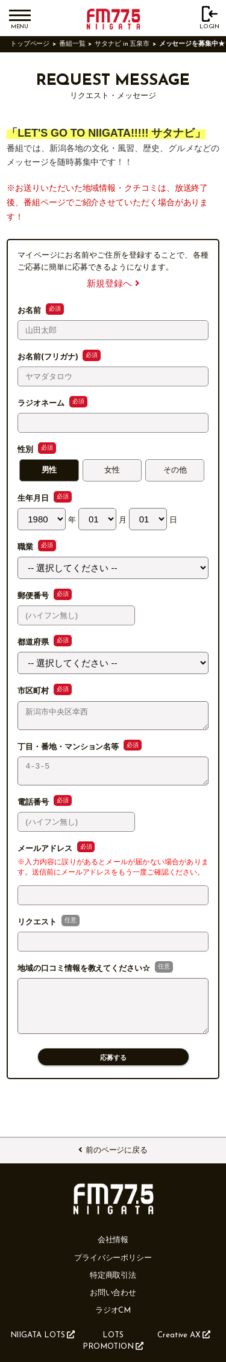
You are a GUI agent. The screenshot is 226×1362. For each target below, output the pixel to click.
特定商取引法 (113, 1276)
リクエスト (38, 929)
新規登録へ (113, 284)
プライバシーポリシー (113, 1258)
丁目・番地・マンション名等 (69, 750)
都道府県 (34, 642)
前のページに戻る (113, 1150)
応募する (113, 1073)
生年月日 (34, 499)
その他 (175, 470)
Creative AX (183, 1335)
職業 (26, 547)
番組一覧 (72, 44)
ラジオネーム (41, 403)
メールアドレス (45, 855)
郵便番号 (34, 596)
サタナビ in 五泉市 (122, 44)
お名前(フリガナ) (48, 357)
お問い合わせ (113, 1293)
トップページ (30, 44)
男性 (49, 470)
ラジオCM (113, 1310)
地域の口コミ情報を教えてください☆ (84, 976)
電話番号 (34, 809)
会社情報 (113, 1240)
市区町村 (34, 691)
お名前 (30, 311)
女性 (112, 470)
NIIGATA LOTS (42, 1335)
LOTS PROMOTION (113, 1341)
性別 (26, 450)
